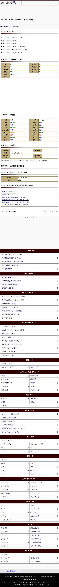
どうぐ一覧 (4, 546)
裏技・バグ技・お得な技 (10, 265)
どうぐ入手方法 (35, 546)
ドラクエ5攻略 (3, 26)
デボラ (3, 470)
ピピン (32, 474)
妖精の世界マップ (7, 367)
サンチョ (4, 474)
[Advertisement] (29, 11)
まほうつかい (5, 493)
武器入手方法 (34, 528)
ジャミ (3, 509)
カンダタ (33, 519)
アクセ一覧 (4, 542)
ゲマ (2, 512)
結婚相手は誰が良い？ (9, 421)
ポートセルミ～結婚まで (10, 303)
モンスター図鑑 (35, 561)
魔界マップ (34, 367)
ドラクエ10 (25, 584)
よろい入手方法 (35, 531)
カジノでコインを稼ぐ (9, 348)
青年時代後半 (34, 558)
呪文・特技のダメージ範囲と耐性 (13, 261)
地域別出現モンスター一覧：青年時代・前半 (15, 200)
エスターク (34, 505)
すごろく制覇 (6, 337)
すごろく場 (4, 561)
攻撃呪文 (4, 398)
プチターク (34, 486)
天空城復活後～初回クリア (10, 314)
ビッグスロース (49, 211)
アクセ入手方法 (35, 542)
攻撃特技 (33, 398)
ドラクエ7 (51, 582)
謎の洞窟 (33, 379)
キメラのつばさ (22, 177)
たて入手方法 (34, 535)
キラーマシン (34, 489)
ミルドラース (34, 509)
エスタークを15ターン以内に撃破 (13, 330)
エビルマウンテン (7, 383)
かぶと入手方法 (35, 539)
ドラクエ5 (35, 582)
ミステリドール (10, 211)
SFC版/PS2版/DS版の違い (10, 284)
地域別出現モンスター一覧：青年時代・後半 (15, 202)
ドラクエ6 (43, 582)
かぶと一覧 (4, 539)
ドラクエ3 (19, 582)
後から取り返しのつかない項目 (12, 254)
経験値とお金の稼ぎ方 (9, 417)
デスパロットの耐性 (9, 40)
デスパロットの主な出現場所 (12, 52)
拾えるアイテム (7, 440)
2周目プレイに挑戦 (8, 355)
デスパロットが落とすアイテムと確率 (15, 49)
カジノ (32, 451)
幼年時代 (5, 554)
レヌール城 (4, 379)
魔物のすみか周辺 (7, 191)
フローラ (33, 467)
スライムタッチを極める (10, 351)
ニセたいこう (34, 516)
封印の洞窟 (34, 375)
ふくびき (4, 451)
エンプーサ (4, 489)
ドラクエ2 (12, 582)
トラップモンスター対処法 (10, 432)
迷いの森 (33, 386)
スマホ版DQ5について (9, 277)
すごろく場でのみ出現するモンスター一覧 (15, 204)
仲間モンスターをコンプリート (12, 344)
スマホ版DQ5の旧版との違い (11, 281)
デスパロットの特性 (9, 43)
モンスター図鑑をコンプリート (12, 341)
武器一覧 (4, 528)
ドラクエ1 (4, 582)
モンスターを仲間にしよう (10, 414)
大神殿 (32, 383)
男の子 (3, 463)
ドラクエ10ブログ (44, 584)
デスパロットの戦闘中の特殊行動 (14, 46)
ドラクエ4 (27, 582)
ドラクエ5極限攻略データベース (13, 571)
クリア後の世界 (7, 318)
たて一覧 (4, 535)
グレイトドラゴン (36, 482)
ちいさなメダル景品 (37, 444)
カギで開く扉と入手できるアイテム (13, 428)
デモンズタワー (35, 390)
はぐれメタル (5, 486)
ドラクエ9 (17, 584)
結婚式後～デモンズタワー (10, 307)
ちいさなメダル (6, 444)
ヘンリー (33, 470)
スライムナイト (35, 497)
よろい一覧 (4, 531)
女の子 (32, 463)
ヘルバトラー (5, 482)
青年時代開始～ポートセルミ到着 (13, 300)
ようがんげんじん (7, 519)
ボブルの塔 (4, 386)
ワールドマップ (7, 363)
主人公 (4, 459)
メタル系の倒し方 (8, 425)
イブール (4, 516)
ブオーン (4, 505)
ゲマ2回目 (33, 512)
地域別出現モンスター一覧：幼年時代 (13, 197)
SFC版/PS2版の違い (8, 288)
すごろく (33, 447)
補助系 (32, 402)
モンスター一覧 (12, 26)
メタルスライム (6, 497)
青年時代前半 (5, 558)
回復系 (3, 402)
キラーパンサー (35, 493)
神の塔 (3, 375)
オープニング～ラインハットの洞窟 (13, 296)
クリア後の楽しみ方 (8, 326)
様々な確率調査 (7, 269)
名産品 (3, 447)
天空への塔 (4, 390)
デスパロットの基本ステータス (13, 38)
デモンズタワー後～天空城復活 (12, 311)
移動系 (4, 405)
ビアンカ (4, 467)
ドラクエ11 (33, 584)
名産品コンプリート (8, 333)
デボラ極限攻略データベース (11, 258)
